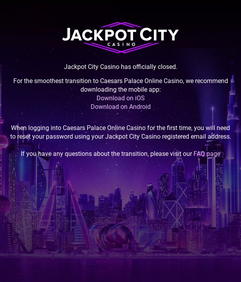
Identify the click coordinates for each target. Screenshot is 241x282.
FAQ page (207, 153)
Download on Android (121, 106)
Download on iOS (121, 98)
